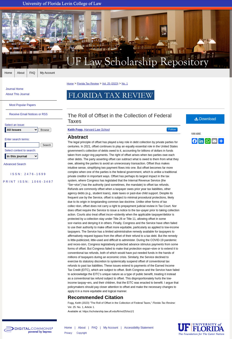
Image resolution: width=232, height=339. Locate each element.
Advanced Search (15, 164)
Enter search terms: (17, 139)
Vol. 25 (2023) (110, 83)
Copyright (82, 333)
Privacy (68, 333)
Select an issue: (15, 125)
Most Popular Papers (22, 105)
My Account (111, 327)
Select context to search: (20, 150)
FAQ (95, 327)
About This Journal (17, 94)
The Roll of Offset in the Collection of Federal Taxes (120, 118)
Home (70, 83)
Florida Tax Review (88, 83)
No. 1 (125, 83)
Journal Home (14, 89)
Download (205, 119)
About (82, 327)
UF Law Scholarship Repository (116, 61)
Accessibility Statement (138, 327)
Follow (172, 129)
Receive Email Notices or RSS (28, 114)
